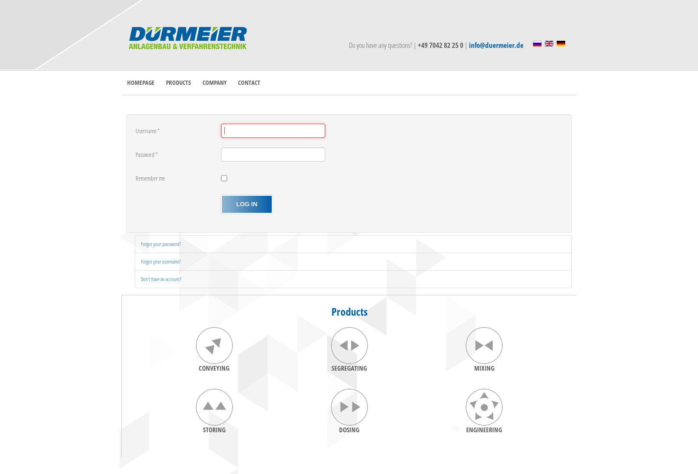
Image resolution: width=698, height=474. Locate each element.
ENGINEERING (484, 429)
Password (147, 154)
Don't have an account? (161, 279)
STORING (214, 429)
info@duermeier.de (496, 45)
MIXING (484, 368)
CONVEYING (214, 368)
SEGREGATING (349, 368)
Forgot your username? (161, 261)
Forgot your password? (161, 243)
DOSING (349, 429)
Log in (246, 204)
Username (148, 131)
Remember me (150, 178)
